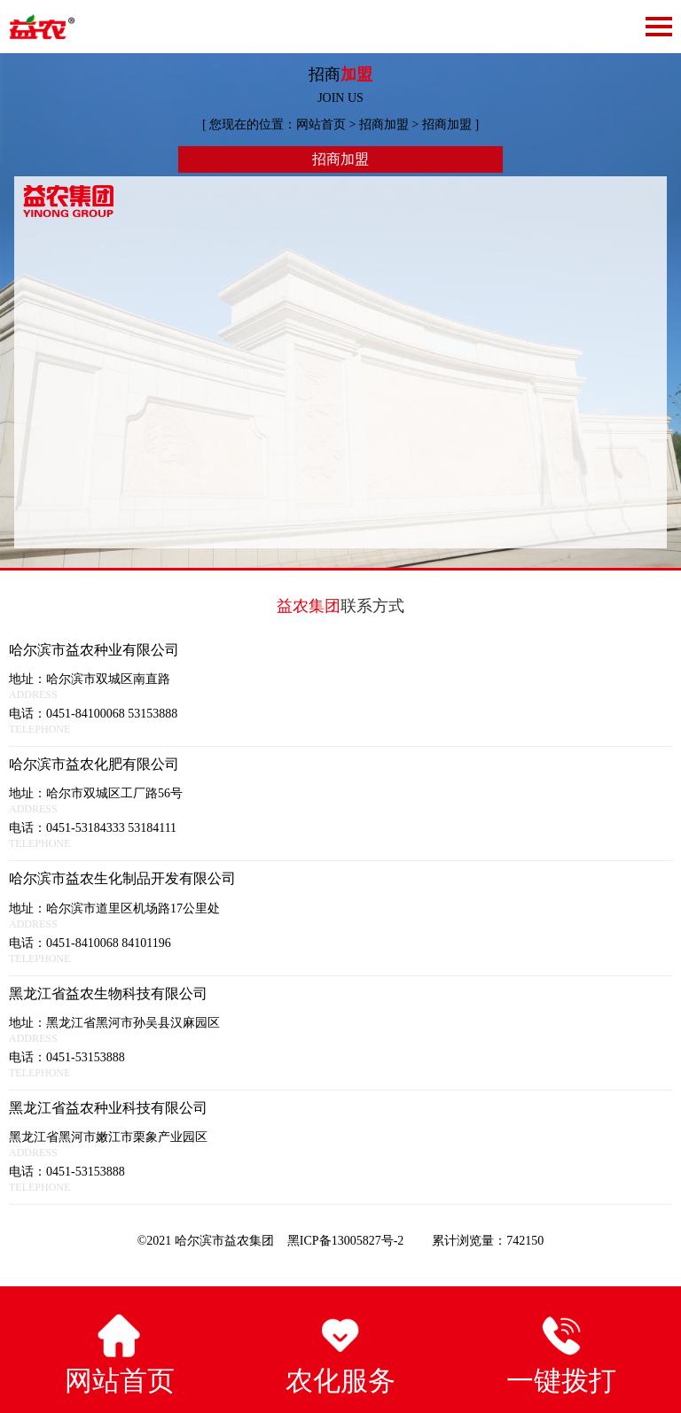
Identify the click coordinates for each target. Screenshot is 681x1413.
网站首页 (321, 124)
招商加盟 (384, 124)
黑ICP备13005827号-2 (347, 1240)
